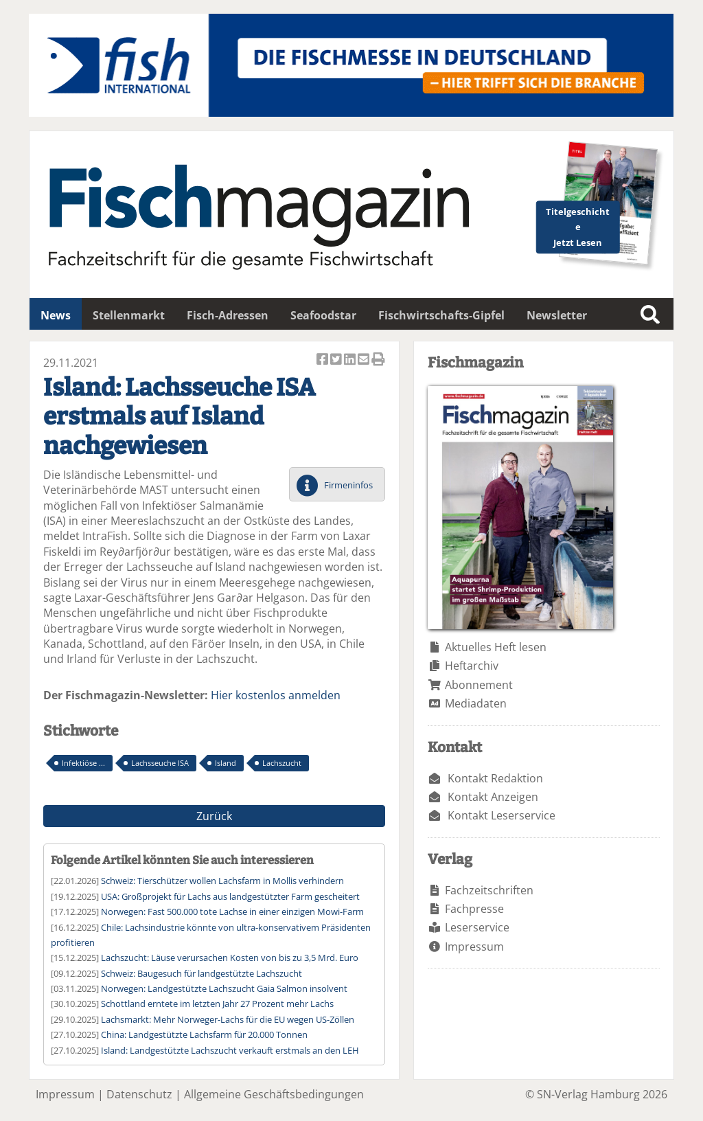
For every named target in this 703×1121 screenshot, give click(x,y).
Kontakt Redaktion (495, 778)
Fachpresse (474, 908)
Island (225, 763)
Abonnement (479, 684)
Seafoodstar (323, 315)
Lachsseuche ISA (160, 763)
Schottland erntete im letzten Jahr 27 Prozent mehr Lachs (217, 1003)
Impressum (474, 946)
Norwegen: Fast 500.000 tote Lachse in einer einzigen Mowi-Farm (232, 911)
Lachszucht (281, 763)
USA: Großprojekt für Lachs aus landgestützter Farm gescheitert (230, 896)
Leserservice (477, 927)
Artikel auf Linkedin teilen (351, 360)
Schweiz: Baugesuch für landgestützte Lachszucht (201, 973)
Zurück (214, 816)
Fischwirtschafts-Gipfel (441, 315)
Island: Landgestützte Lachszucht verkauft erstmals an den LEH (230, 1050)
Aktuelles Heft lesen (495, 647)
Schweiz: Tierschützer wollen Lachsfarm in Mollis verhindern (222, 880)
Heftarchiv (471, 665)
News (56, 315)
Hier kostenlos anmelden (276, 695)
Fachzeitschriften (489, 890)
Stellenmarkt (129, 315)
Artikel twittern (337, 360)
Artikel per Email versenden (364, 360)
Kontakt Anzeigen (493, 796)
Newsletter (557, 315)
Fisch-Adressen (227, 315)
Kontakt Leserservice (501, 815)
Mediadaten (476, 703)
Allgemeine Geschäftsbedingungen (274, 1094)
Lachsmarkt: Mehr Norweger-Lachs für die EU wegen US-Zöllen (227, 1019)
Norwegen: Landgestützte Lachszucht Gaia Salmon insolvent (224, 988)
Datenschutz (139, 1094)
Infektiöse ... (83, 763)
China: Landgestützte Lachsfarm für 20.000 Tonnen (204, 1034)
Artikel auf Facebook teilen (323, 360)
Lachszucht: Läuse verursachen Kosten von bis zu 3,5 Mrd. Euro (229, 957)
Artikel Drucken (378, 360)
